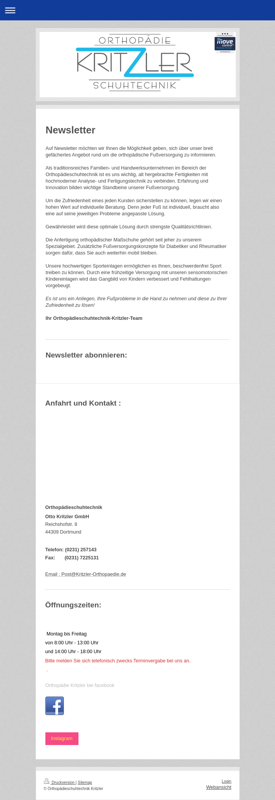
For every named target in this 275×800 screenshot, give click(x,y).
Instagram (62, 738)
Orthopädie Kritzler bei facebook (80, 685)
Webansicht (219, 787)
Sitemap (85, 782)
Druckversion (60, 782)
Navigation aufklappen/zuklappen (137, 10)
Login (227, 781)
